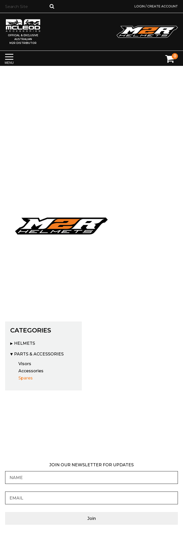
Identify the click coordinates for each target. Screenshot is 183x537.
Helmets (24, 343)
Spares (25, 378)
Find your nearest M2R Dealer (91, 426)
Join (91, 518)
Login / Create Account (156, 6)
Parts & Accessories (39, 354)
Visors (24, 363)
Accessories (30, 370)
